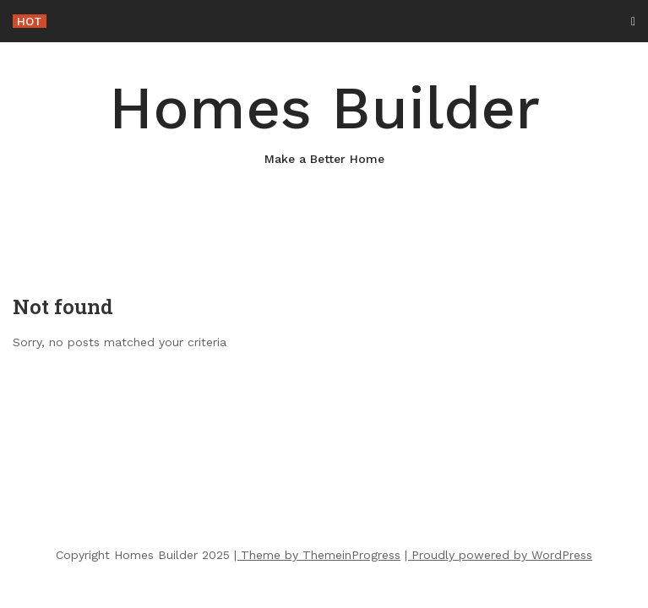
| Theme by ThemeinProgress (317, 555)
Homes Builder (324, 120)
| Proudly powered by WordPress (498, 555)
